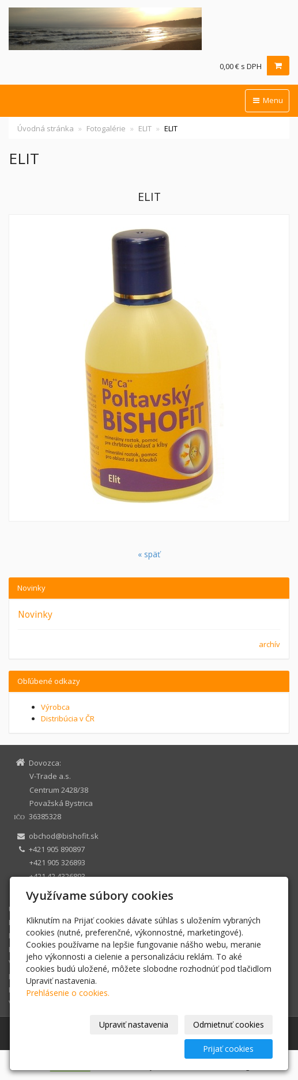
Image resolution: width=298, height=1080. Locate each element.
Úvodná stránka (45, 128)
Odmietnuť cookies (228, 1024)
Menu (267, 100)
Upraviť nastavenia (133, 1024)
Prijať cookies (228, 1048)
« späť (149, 554)
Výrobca (55, 707)
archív (269, 644)
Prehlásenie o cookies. (68, 992)
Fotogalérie (106, 128)
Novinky (35, 614)
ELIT (145, 128)
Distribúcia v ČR (68, 718)
